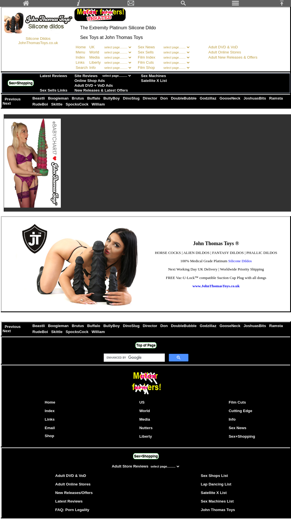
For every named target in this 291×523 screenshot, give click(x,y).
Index (80, 57)
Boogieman (59, 98)
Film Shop (146, 67)
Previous (13, 99)
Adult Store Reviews (130, 466)
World (94, 52)
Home (81, 47)
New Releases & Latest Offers (101, 90)
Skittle (57, 104)
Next (7, 103)
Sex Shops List (214, 476)
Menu (80, 52)
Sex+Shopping (21, 83)
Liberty (95, 62)
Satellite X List (154, 80)
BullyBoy (112, 98)
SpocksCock (77, 104)
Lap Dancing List (216, 484)
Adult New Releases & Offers (232, 57)
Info (92, 67)
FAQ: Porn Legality (72, 510)
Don (164, 98)
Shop (49, 436)
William (98, 104)
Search (82, 67)
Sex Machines (153, 76)
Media (94, 57)
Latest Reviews (53, 76)
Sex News (146, 47)
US (142, 402)
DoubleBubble (184, 98)
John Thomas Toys (218, 510)
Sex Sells (146, 52)
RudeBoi (40, 104)
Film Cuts (146, 62)
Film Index (146, 57)
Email (50, 428)
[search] (134, 357)
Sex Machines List (217, 501)
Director (150, 98)
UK (92, 47)
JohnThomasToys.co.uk (38, 43)
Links (80, 62)
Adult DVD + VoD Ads (93, 85)
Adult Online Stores (224, 52)
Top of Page (146, 345)
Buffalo (94, 98)
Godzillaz (209, 98)
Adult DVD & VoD (223, 47)
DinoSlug (132, 98)
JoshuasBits (255, 98)
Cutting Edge (240, 411)
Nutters (146, 428)
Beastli (39, 98)
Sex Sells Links (53, 90)
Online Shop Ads (89, 80)
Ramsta (276, 98)
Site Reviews (86, 76)
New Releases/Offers (74, 493)
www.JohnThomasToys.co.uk (216, 286)
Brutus (78, 98)
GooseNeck (230, 98)
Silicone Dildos (38, 38)
